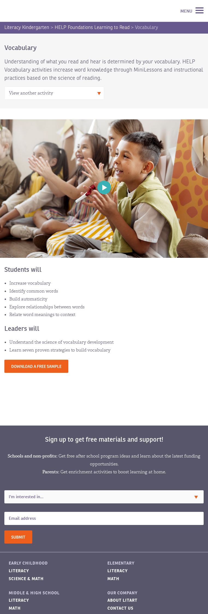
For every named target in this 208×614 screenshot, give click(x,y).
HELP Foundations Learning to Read (92, 27)
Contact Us (120, 608)
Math (113, 578)
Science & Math (26, 578)
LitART (31, 11)
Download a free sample (36, 366)
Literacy (19, 570)
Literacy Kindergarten (26, 27)
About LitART (122, 600)
